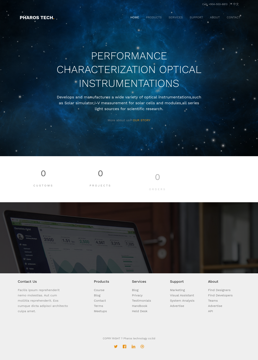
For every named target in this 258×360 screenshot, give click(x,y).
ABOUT (215, 17)
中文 (236, 4)
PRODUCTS (154, 17)
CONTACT (233, 17)
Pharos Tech (37, 17)
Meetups (100, 311)
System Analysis (182, 300)
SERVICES (176, 17)
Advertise (177, 306)
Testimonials (141, 300)
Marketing (177, 290)
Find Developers (220, 295)
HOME (134, 17)
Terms (98, 306)
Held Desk (140, 311)
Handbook (139, 306)
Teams (213, 300)
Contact (100, 300)
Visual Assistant (182, 295)
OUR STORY (141, 120)
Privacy (137, 295)
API (210, 311)
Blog (97, 295)
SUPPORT (196, 17)
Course (99, 290)
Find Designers (219, 290)
